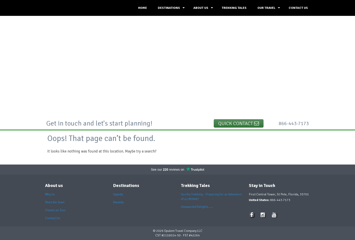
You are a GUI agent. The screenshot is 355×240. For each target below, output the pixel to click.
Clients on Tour (55, 210)
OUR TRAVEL (266, 8)
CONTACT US (298, 8)
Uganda (118, 194)
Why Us (50, 194)
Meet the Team (55, 202)
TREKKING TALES (234, 8)
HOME (142, 8)
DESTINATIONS (169, 8)
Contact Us (52, 218)
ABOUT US (200, 8)
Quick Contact (238, 123)
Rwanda (118, 202)
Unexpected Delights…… (197, 207)
